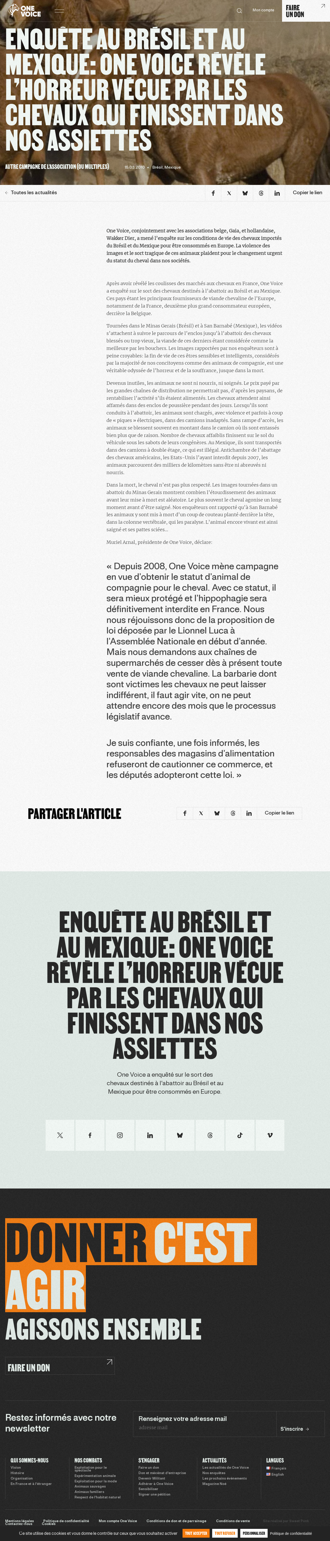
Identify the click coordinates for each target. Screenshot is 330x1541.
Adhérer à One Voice (155, 1484)
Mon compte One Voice (118, 1521)
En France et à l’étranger (31, 1484)
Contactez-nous (18, 1524)
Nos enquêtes (213, 1473)
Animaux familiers (89, 1492)
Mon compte (263, 10)
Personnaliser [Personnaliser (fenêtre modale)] (254, 1533)
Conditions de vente (233, 1521)
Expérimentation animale (95, 1476)
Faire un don (148, 1467)
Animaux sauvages (90, 1486)
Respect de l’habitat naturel (98, 1497)
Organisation (22, 1478)
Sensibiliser (148, 1489)
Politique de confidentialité (66, 1521)
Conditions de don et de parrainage (176, 1521)
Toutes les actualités (31, 193)
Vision (16, 1467)
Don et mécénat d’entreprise (162, 1473)
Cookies (48, 1524)
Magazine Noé (214, 1484)
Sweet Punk (299, 1521)
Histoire (17, 1473)
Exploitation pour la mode (96, 1481)
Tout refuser (225, 1533)
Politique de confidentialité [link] (291, 1533)
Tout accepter (196, 1533)
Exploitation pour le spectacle (91, 1469)
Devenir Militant (151, 1478)
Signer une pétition (154, 1494)
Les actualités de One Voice (225, 1467)
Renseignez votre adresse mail (182, 1419)
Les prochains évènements (224, 1478)
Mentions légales (19, 1521)
